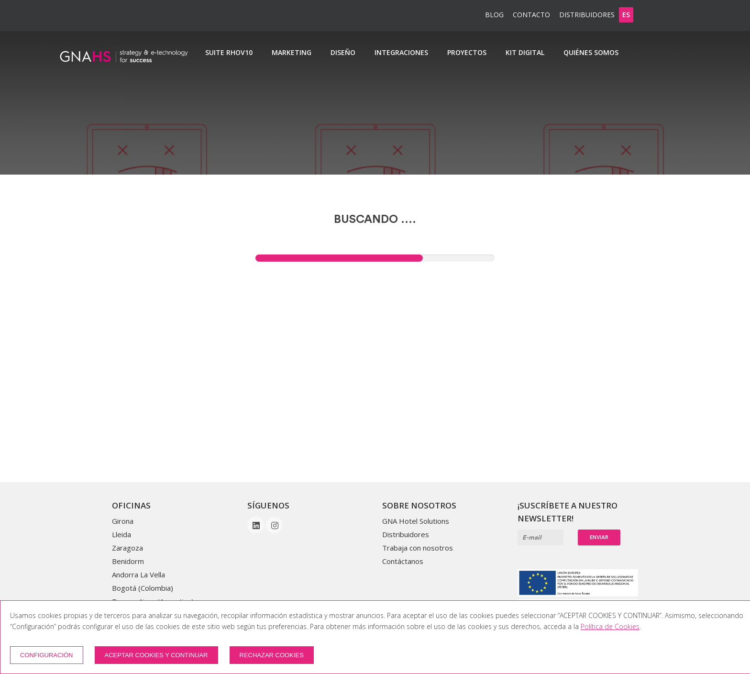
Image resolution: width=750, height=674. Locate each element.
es (626, 14)
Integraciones (401, 52)
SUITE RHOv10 (229, 52)
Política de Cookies (610, 626)
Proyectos (466, 52)
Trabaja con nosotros (417, 547)
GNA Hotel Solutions (415, 521)
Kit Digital (525, 52)
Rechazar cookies (272, 655)
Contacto (531, 14)
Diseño (343, 52)
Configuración (46, 655)
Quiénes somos (590, 52)
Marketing (291, 52)
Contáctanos (402, 561)
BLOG (494, 14)
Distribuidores (587, 14)
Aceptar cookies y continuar (156, 655)
